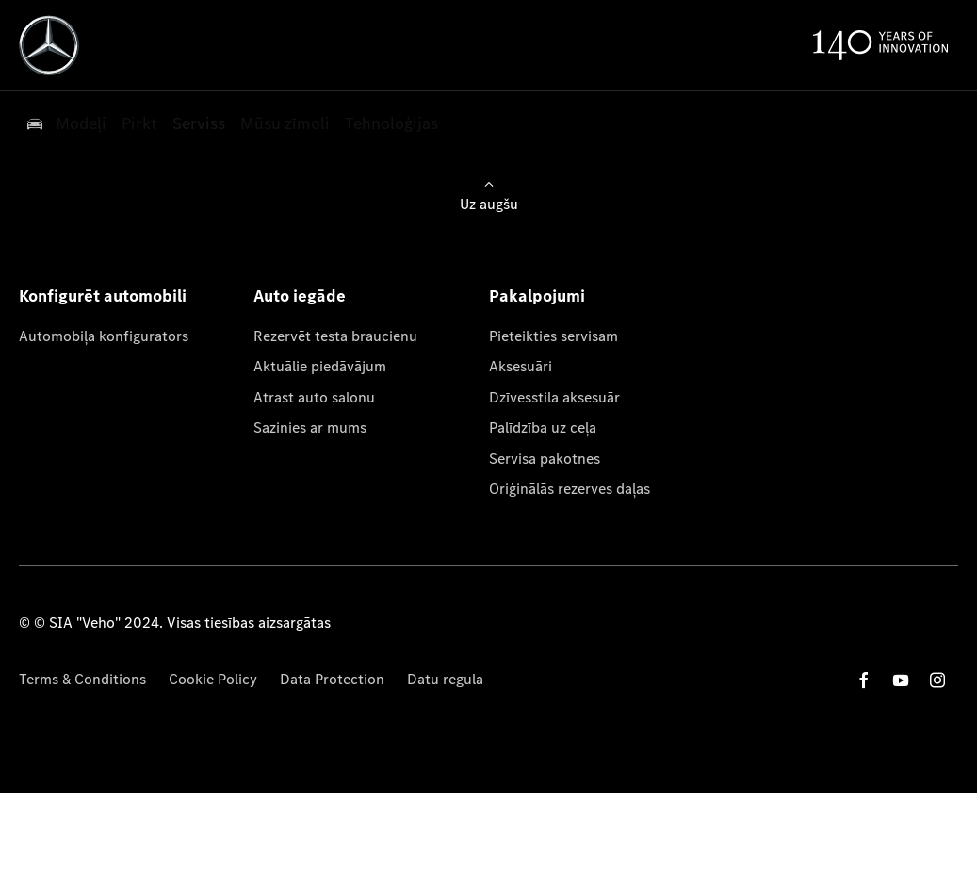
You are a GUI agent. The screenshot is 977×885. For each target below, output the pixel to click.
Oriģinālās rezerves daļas (569, 489)
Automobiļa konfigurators (103, 336)
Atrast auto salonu (314, 397)
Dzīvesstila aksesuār (554, 397)
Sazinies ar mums (309, 427)
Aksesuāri (520, 366)
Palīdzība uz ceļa (542, 427)
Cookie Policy (213, 679)
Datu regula (445, 679)
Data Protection (332, 679)
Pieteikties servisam (553, 336)
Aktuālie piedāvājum (319, 366)
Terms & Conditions (82, 679)
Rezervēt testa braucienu (335, 336)
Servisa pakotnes (544, 458)
